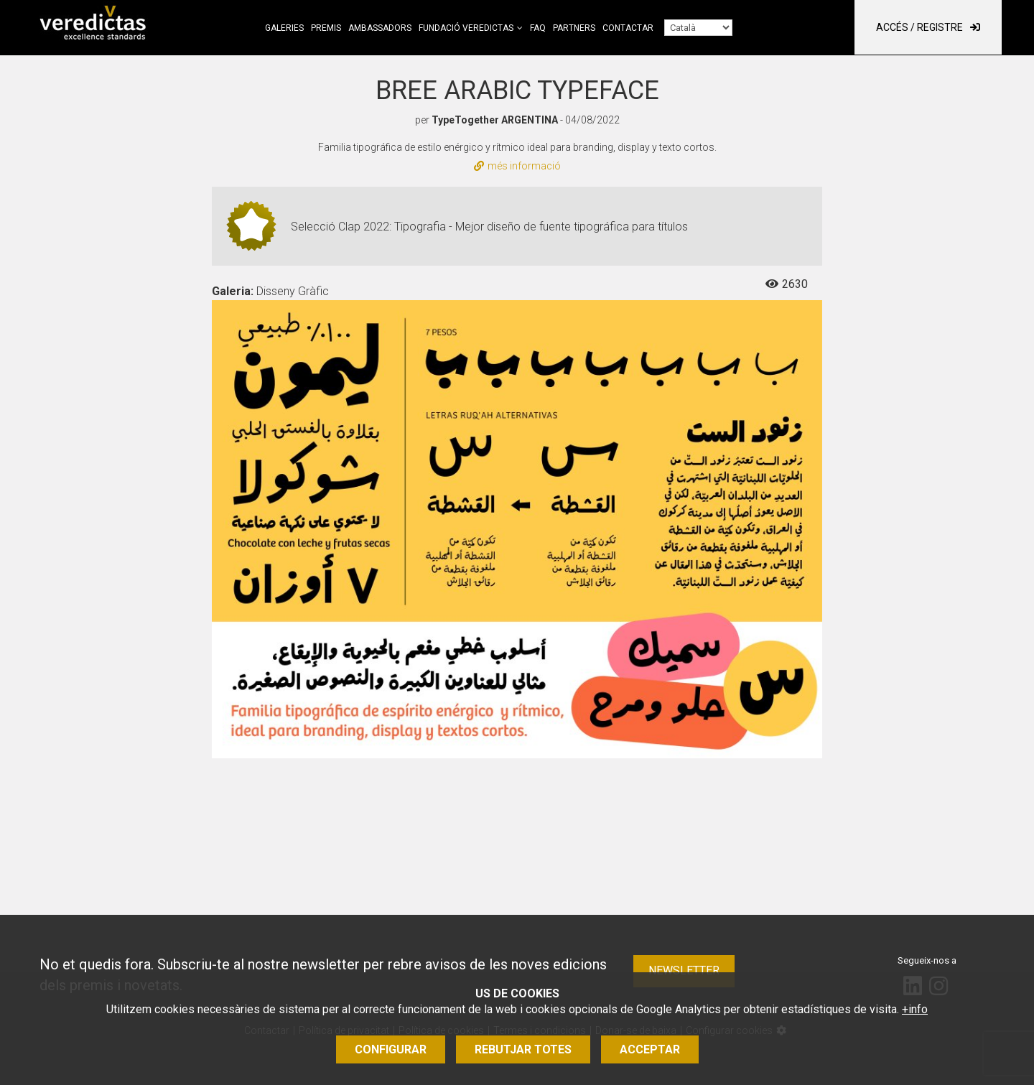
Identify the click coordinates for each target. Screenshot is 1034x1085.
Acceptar (650, 1049)
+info (915, 1009)
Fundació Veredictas (466, 28)
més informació (517, 166)
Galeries (284, 28)
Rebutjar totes (523, 1049)
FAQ (538, 28)
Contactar (627, 28)
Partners (574, 28)
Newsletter (683, 970)
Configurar (391, 1049)
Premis (326, 28)
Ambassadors (379, 28)
